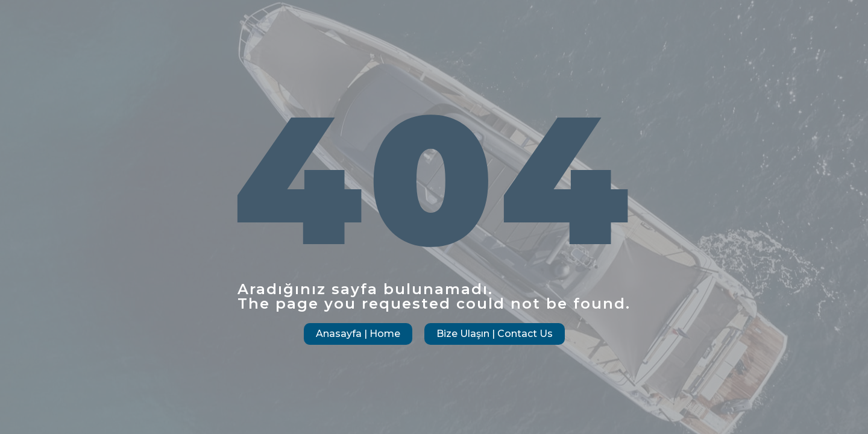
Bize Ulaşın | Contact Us (494, 333)
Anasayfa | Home (358, 333)
